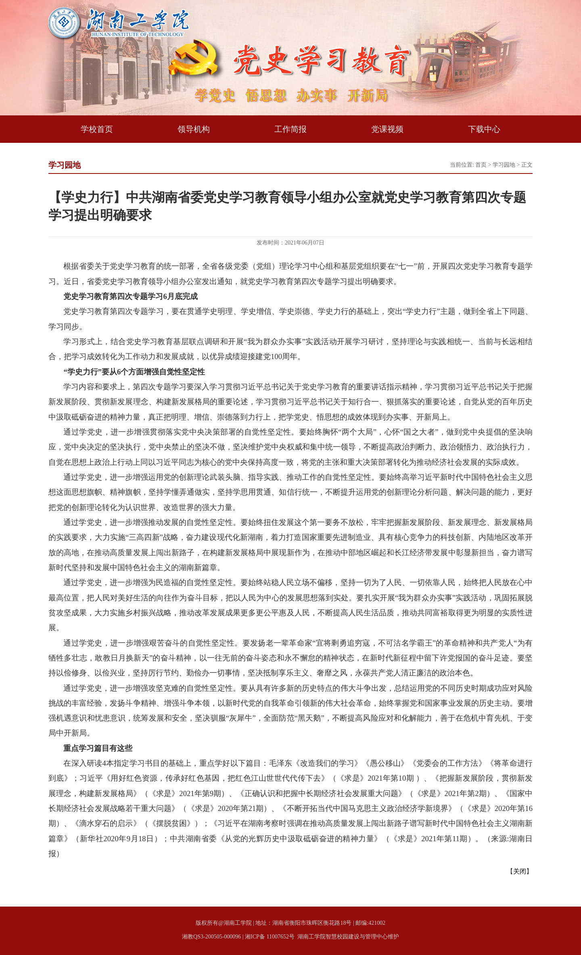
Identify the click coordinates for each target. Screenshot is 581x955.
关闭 (519, 871)
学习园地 (504, 165)
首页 (481, 165)
